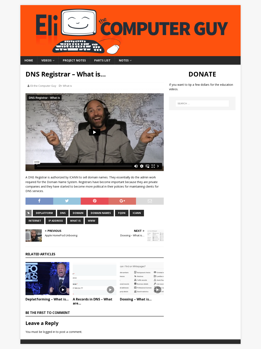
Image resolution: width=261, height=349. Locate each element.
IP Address (56, 220)
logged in (49, 332)
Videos (46, 60)
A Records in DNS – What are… (92, 301)
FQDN (121, 213)
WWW (91, 220)
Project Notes (74, 60)
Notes (124, 60)
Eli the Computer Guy (43, 86)
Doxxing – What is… (136, 299)
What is (67, 86)
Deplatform (44, 213)
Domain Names (101, 213)
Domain (78, 213)
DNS (62, 213)
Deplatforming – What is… (47, 299)
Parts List (102, 60)
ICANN (137, 213)
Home (28, 60)
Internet (35, 220)
